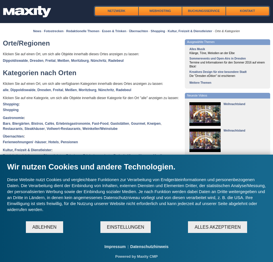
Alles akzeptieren (218, 227)
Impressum (115, 246)
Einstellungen (125, 227)
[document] (136, 191)
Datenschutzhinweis (149, 246)
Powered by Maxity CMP (136, 256)
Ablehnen (44, 227)
